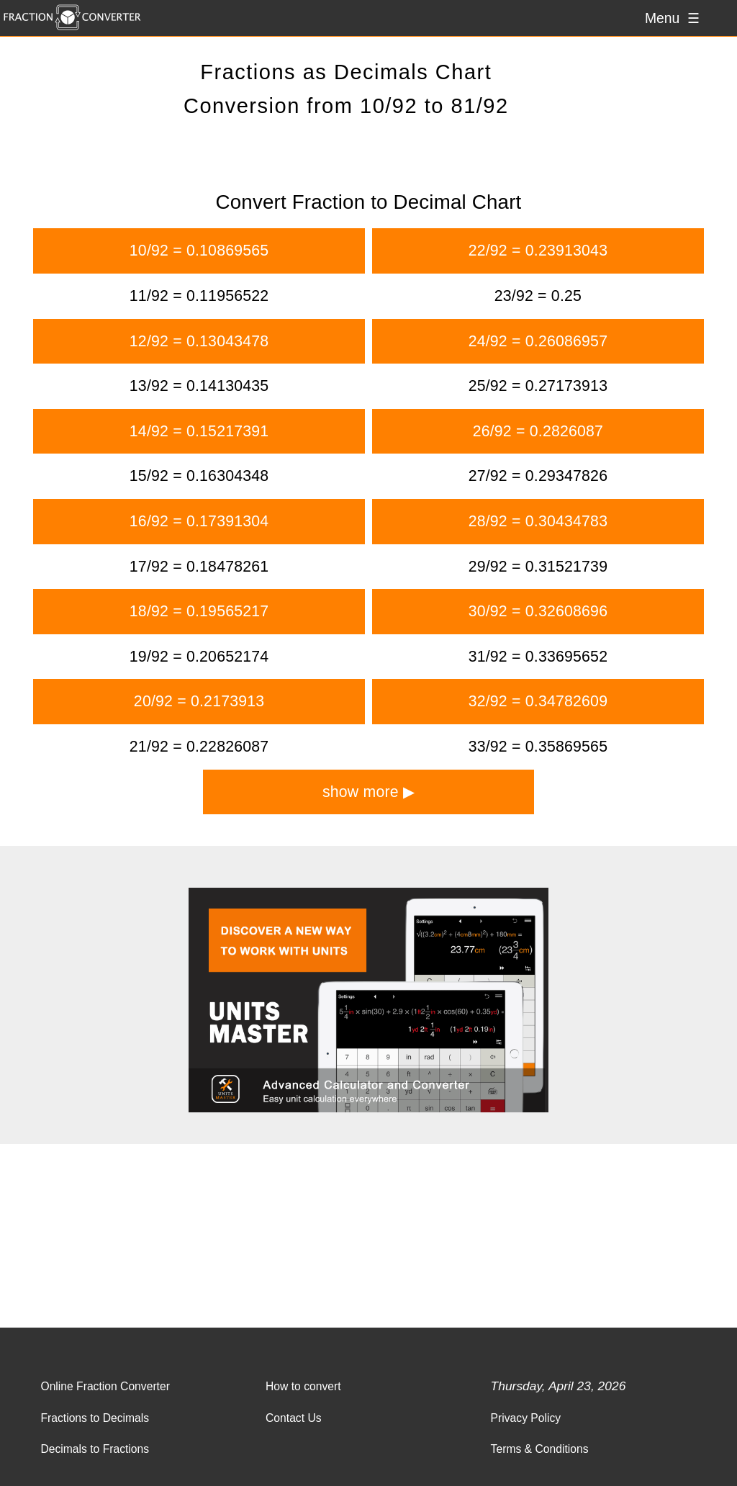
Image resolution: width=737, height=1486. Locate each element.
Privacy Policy (526, 1418)
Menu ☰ (672, 18)
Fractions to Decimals (94, 1418)
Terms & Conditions (540, 1449)
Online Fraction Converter (104, 1386)
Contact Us (294, 1418)
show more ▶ (368, 792)
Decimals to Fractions (94, 1449)
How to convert (303, 1386)
